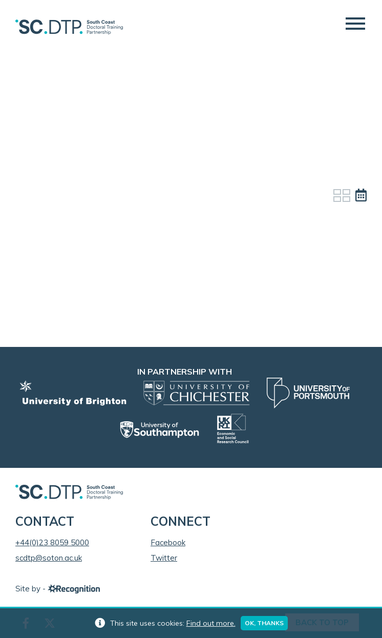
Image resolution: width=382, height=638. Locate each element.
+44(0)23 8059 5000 (52, 542)
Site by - (57, 588)
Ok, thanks (264, 623)
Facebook (168, 542)
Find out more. (211, 623)
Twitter (164, 558)
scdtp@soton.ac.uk (48, 558)
